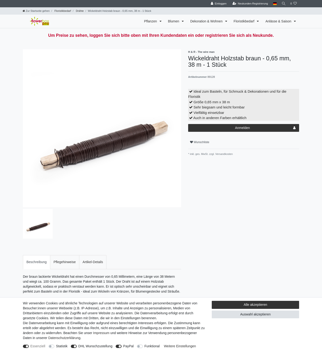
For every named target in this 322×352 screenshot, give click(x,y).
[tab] (36, 262)
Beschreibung (36, 262)
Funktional (152, 346)
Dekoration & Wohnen (207, 21)
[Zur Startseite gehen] (36, 10)
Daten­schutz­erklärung (64, 338)
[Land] (273, 3)
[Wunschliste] (293, 3)
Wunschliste (199, 142)
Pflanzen (151, 21)
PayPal (128, 346)
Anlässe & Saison (278, 21)
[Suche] (283, 3)
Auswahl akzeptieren (255, 314)
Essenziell (37, 346)
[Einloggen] (217, 3)
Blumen (174, 21)
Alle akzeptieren (255, 304)
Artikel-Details (93, 262)
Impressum (101, 333)
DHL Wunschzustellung (95, 346)
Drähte (79, 10)
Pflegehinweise (65, 262)
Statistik (62, 346)
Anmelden (265, 128)
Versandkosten (224, 154)
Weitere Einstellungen (180, 346)
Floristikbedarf (62, 10)
